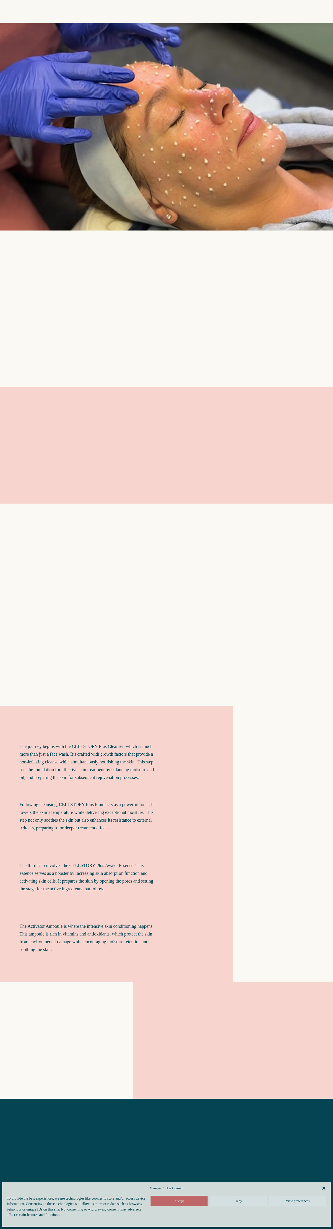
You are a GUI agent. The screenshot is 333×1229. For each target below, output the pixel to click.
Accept (179, 1201)
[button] (324, 1188)
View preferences (298, 1201)
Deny (238, 1201)
